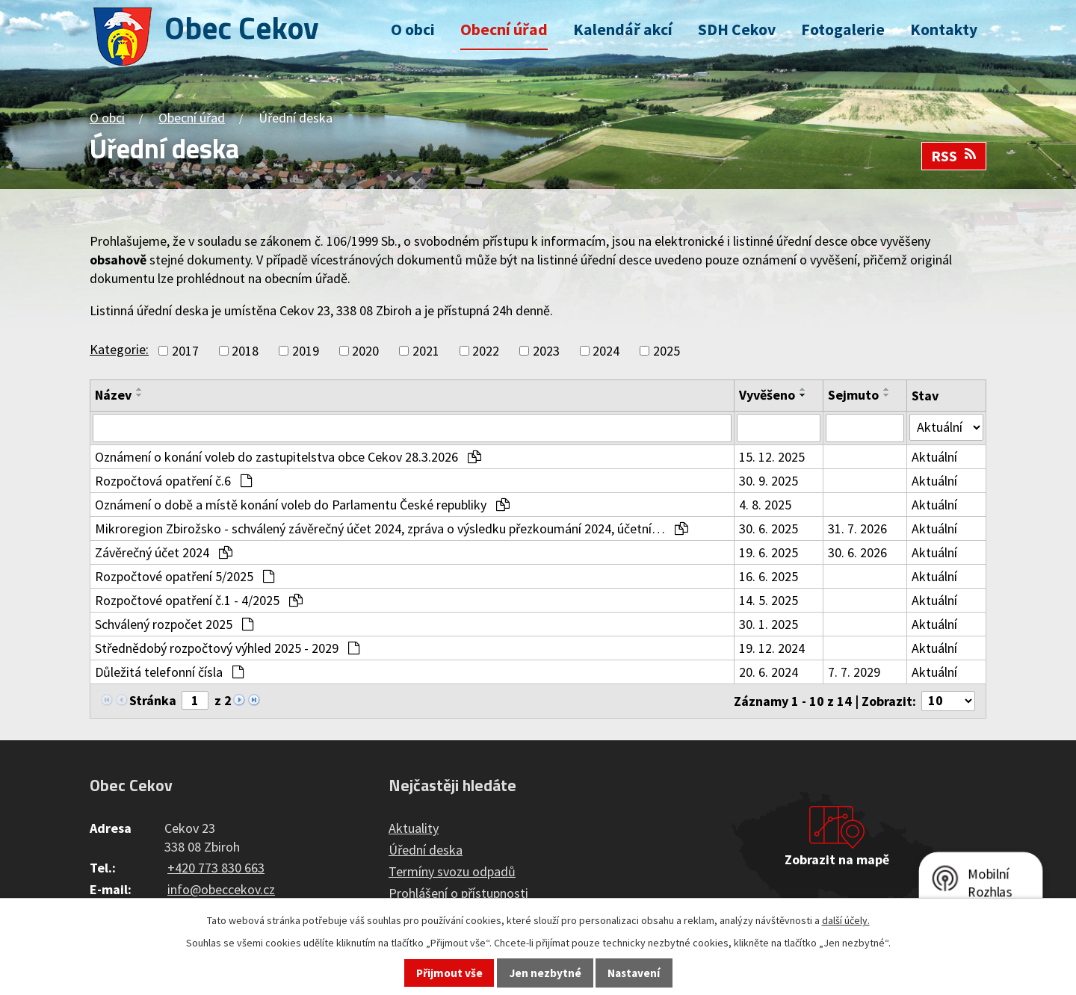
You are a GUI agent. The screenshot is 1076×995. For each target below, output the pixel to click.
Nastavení (633, 973)
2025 (666, 350)
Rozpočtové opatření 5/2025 (184, 576)
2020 (365, 350)
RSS (954, 156)
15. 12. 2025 (772, 456)
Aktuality (414, 828)
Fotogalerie (843, 29)
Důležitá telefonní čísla (169, 672)
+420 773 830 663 (216, 867)
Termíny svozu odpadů (452, 871)
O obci (413, 29)
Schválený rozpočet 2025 (174, 624)
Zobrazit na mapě (837, 859)
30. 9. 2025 (768, 480)
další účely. (846, 920)
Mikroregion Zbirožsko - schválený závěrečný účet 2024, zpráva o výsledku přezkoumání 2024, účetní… (391, 528)
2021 (425, 350)
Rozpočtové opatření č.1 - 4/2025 (199, 600)
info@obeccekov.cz (221, 889)
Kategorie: (119, 349)
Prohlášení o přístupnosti (458, 893)
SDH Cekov (737, 29)
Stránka (152, 700)
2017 (185, 350)
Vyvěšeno (767, 394)
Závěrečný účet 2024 (163, 552)
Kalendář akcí (622, 29)
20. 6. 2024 (768, 672)
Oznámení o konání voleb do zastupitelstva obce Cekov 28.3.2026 (288, 456)
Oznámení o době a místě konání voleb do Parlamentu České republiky (302, 504)
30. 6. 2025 (768, 528)
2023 (546, 350)
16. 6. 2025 (768, 576)
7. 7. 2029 (854, 672)
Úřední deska (426, 849)
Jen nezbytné (545, 973)
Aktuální (934, 456)
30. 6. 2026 (857, 552)
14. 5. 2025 (768, 600)
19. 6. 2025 (768, 552)
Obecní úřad (504, 29)
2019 (305, 350)
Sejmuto (853, 394)
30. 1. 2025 (768, 624)
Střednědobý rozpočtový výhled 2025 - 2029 (227, 648)
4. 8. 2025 (765, 504)
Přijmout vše (449, 973)
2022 (485, 350)
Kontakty (943, 29)
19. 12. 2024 (772, 648)
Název (113, 394)
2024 (606, 350)
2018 (245, 350)
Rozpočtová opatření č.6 (173, 480)
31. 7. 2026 (857, 528)
